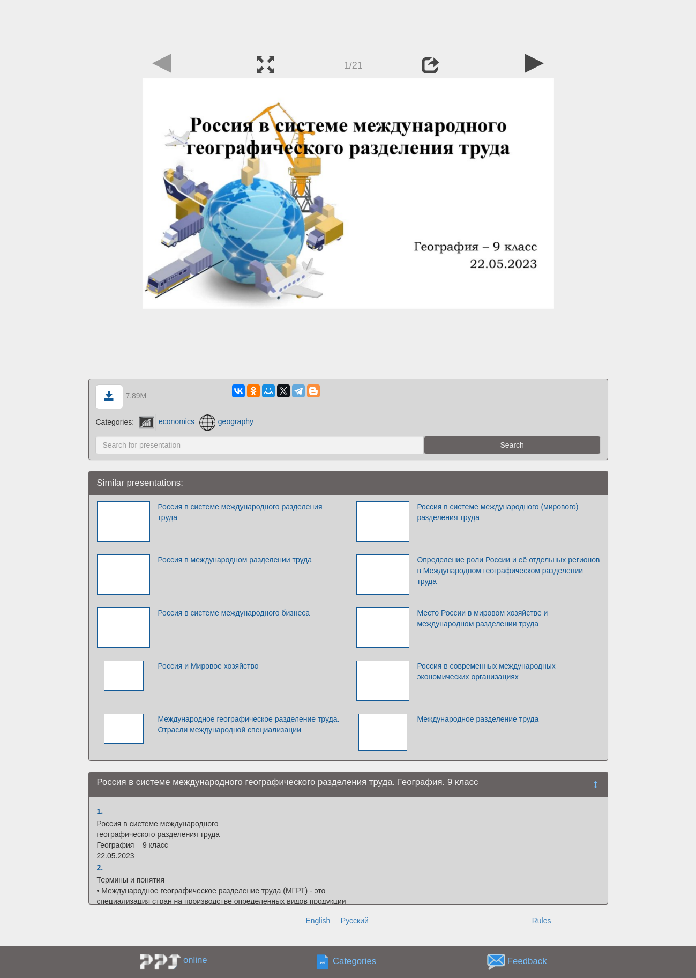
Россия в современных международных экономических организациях (486, 671)
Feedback (527, 961)
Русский (355, 920)
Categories (354, 961)
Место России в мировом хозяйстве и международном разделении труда (482, 618)
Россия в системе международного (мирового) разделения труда (497, 512)
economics (166, 421)
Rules (541, 920)
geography (226, 421)
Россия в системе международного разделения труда (240, 512)
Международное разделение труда (477, 719)
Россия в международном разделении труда (235, 559)
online (195, 960)
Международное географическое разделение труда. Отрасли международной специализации (248, 724)
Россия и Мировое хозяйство (208, 666)
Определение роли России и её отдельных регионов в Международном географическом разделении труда (508, 570)
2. (100, 867)
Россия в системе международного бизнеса (234, 613)
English (317, 920)
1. (100, 811)
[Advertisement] (348, 24)
